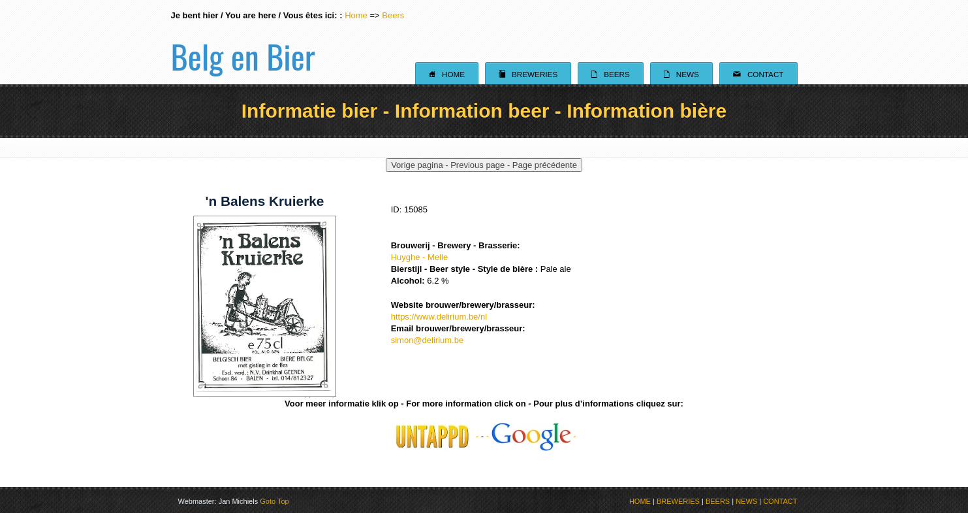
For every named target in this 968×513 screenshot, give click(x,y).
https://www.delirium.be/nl (439, 317)
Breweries (528, 73)
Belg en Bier (243, 41)
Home (356, 15)
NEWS (746, 501)
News (681, 73)
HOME (640, 501)
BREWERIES (678, 501)
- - (531, 436)
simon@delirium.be (427, 340)
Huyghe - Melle (419, 257)
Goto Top (274, 501)
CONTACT (780, 501)
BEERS (718, 501)
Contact (758, 73)
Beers (393, 15)
